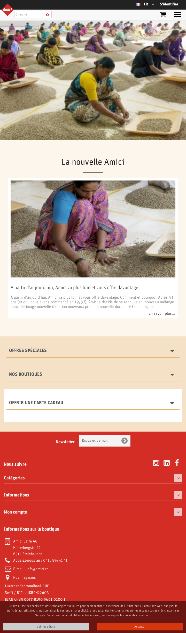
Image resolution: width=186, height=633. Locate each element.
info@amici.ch (38, 569)
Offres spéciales (28, 351)
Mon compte (15, 512)
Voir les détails (46, 626)
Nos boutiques (25, 374)
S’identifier (169, 4)
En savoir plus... (162, 313)
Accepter (139, 626)
